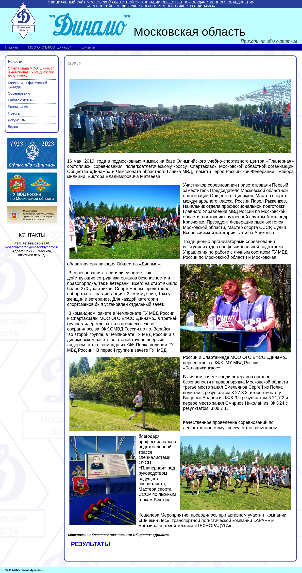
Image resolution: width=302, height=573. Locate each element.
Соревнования (19, 93)
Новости (15, 62)
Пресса (13, 113)
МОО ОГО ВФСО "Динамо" (49, 47)
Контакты (88, 47)
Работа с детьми (21, 100)
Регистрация (18, 107)
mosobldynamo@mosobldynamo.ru (32, 247)
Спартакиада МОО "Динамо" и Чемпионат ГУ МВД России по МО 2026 (31, 72)
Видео (13, 127)
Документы (17, 120)
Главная (11, 47)
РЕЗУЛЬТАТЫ (90, 544)
